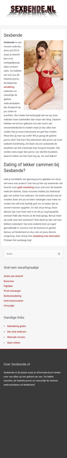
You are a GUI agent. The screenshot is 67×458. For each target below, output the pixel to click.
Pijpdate (8, 285)
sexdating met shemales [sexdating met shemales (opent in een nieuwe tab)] (46, 235)
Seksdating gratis (16, 326)
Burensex (9, 281)
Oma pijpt (9, 305)
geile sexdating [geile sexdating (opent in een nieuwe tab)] (25, 187)
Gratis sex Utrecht (13, 276)
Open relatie (13, 342)
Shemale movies (16, 337)
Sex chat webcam (16, 331)
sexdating (9, 86)
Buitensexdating (12, 295)
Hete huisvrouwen (13, 300)
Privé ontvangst (12, 290)
